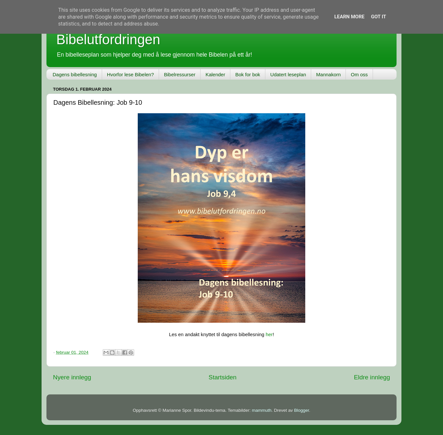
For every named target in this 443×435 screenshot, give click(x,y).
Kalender (215, 74)
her (269, 334)
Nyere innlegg (72, 377)
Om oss (359, 74)
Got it (378, 17)
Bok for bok (247, 74)
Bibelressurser (179, 74)
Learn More (349, 17)
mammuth (262, 410)
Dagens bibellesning (75, 74)
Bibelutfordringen (108, 39)
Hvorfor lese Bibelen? (130, 74)
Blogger (301, 410)
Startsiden (223, 377)
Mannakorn (328, 74)
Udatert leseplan (288, 74)
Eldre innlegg (372, 377)
